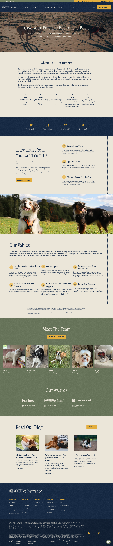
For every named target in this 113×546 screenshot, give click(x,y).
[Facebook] (94, 533)
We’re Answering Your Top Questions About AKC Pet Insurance (55, 458)
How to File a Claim (64, 508)
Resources (45, 7)
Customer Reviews (51, 506)
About (53, 7)
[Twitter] (99, 533)
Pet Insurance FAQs (14, 513)
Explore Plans (23, 180)
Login (61, 502)
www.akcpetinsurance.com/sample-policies (61, 523)
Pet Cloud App (50, 509)
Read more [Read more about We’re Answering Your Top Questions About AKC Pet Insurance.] (48, 473)
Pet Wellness (12, 508)
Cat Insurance (12, 505)
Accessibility (45, 540)
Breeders (36, 7)
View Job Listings (56, 337)
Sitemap (83, 540)
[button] (108, 542)
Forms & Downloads (25, 511)
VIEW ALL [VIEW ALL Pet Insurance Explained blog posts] (92, 427)
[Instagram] (89, 533)
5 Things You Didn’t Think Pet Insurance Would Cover (27, 456)
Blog (23, 502)
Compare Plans (13, 510)
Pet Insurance (25, 7)
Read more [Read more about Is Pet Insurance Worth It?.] (78, 466)
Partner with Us (38, 505)
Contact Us (61, 7)
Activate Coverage (64, 505)
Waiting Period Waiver (68, 541)
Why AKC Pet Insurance (50, 503)
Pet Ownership (25, 505)
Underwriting (61, 540)
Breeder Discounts (39, 502)
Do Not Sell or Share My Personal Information (20, 541)
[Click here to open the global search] (94, 7)
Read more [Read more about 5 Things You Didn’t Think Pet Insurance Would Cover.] (19, 469)
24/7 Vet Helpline (64, 510)
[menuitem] (25, 7)
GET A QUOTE (104, 7)
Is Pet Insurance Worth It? (84, 455)
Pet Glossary (25, 508)
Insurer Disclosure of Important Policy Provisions (33, 541)
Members (71, 7)
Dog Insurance (12, 502)
